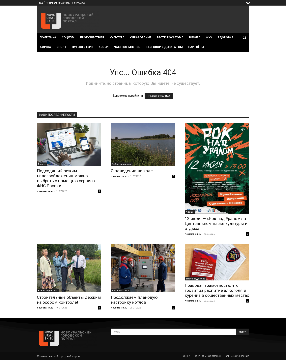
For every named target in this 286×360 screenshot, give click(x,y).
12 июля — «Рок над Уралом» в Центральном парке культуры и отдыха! (216, 223)
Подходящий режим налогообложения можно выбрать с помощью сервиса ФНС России (66, 178)
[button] (244, 37)
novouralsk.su (45, 191)
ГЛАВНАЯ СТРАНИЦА (159, 96)
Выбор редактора (121, 164)
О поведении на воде (132, 170)
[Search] (242, 332)
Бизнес (42, 164)
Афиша (189, 211)
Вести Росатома (120, 290)
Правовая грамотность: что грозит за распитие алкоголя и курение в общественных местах (217, 290)
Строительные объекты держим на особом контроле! (69, 300)
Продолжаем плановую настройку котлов (134, 300)
